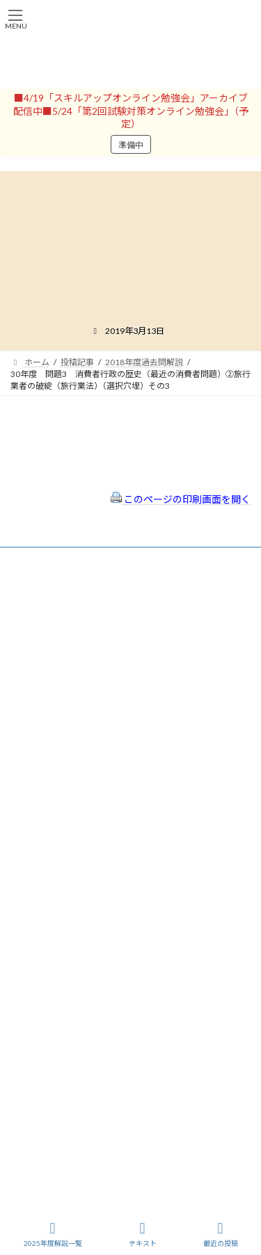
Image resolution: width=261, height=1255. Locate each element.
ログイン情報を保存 (70, 775)
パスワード (31, 713)
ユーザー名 (31, 654)
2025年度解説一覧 (53, 1234)
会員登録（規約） (56, 865)
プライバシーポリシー (64, 902)
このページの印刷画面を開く (181, 499)
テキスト (143, 1234)
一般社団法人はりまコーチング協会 (77, 998)
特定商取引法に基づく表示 (73, 883)
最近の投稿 (220, 1234)
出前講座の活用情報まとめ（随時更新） (98, 957)
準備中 (130, 145)
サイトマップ (48, 920)
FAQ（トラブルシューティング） (85, 939)
